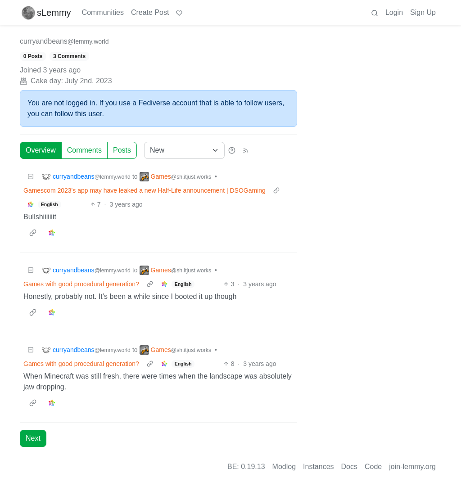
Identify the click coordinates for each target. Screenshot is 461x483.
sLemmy (46, 12)
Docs (349, 466)
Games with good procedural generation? (81, 284)
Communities (103, 12)
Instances (318, 466)
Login (394, 12)
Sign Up (423, 12)
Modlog (284, 466)
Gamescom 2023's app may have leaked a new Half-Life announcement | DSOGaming (144, 190)
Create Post (150, 12)
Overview (41, 150)
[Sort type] (184, 150)
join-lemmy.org (412, 466)
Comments (84, 150)
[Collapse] (30, 177)
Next (33, 438)
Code (373, 466)
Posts (122, 150)
